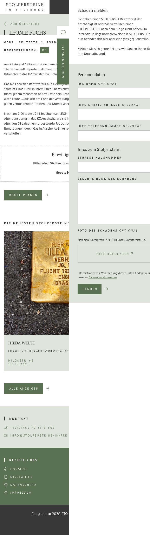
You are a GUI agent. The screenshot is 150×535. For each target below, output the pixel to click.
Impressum (21, 492)
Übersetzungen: (21, 50)
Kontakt (19, 419)
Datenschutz (23, 485)
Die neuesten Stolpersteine (37, 223)
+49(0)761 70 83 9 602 (29, 428)
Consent (19, 469)
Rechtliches (23, 460)
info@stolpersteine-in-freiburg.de (44, 435)
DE (44, 50)
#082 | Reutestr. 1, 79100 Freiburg (42, 42)
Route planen (23, 195)
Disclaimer (21, 477)
